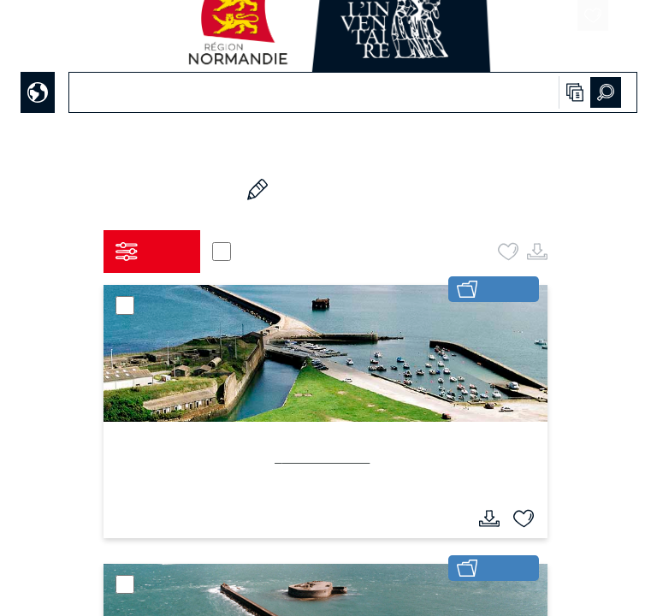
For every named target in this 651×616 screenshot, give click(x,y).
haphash (357, 604)
